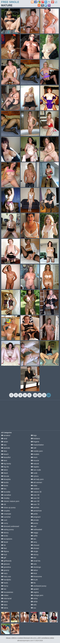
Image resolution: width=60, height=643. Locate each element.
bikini (4, 470)
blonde (5, 476)
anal (4, 438)
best (4, 460)
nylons (35, 476)
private (35, 520)
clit (3, 504)
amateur (5, 435)
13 (35, 395)
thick (34, 573)
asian (4, 442)
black (4, 473)
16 (49, 395)
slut (33, 558)
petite (34, 514)
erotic (4, 536)
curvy (4, 523)
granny (5, 570)
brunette (5, 492)
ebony (5, 533)
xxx (33, 608)
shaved (35, 545)
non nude (36, 470)
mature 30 (36, 492)
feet (4, 548)
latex (4, 605)
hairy (4, 573)
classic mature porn (10, 501)
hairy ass (6, 576)
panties (35, 507)
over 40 (35, 495)
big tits (5, 467)
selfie (34, 536)
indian (4, 595)
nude (34, 473)
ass (3, 445)
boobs (5, 482)
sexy (34, 542)
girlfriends (6, 561)
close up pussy (8, 507)
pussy (34, 523)
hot (3, 589)
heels (4, 583)
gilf (3, 558)
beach (5, 454)
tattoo (34, 570)
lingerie (35, 442)
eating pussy (7, 529)
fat (3, 545)
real (33, 526)
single (34, 551)
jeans (4, 602)
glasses (5, 564)
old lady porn (37, 479)
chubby (5, 498)
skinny (34, 555)
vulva (34, 598)
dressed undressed (10, 526)
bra (3, 489)
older (34, 486)
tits (33, 583)
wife (34, 605)
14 (40, 395)
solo (34, 564)
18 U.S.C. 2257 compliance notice (42, 638)
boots (4, 486)
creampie (6, 514)
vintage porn (37, 595)
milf (33, 448)
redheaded (36, 529)
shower (35, 548)
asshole (5, 448)
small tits (35, 561)
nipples (35, 467)
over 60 (35, 501)
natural (35, 464)
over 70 (35, 504)
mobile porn (37, 451)
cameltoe (6, 495)
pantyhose (36, 511)
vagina (35, 592)
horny (4, 586)
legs (34, 435)
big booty (6, 464)
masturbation (37, 445)
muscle (35, 460)
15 (44, 395)
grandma (6, 567)
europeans (6, 539)
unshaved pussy (38, 586)
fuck (4, 555)
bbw (4, 451)
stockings (36, 567)
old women (36, 482)
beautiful (5, 457)
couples (5, 511)
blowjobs (6, 479)
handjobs (6, 580)
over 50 (35, 498)
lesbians (35, 438)
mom (34, 457)
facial (4, 542)
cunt (4, 520)
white (34, 602)
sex (33, 539)
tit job (34, 580)
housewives (7, 592)
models (35, 454)
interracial (6, 598)
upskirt (35, 589)
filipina (5, 551)
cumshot (5, 517)
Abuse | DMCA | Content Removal (18, 638)
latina (4, 608)
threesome (36, 576)
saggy (34, 533)
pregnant (36, 517)
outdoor (35, 489)
